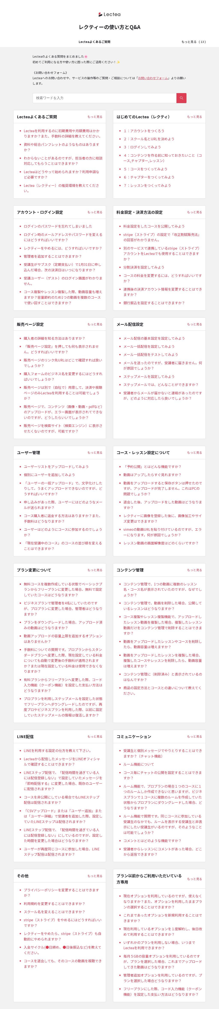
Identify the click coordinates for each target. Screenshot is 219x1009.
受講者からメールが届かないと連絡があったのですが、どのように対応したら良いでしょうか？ (162, 395)
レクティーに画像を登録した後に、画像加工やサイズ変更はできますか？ (162, 518)
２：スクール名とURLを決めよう (149, 138)
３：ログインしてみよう (142, 146)
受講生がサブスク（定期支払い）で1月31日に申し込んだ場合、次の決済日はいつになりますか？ (62, 267)
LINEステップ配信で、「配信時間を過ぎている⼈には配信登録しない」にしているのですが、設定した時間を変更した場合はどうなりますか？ (63, 835)
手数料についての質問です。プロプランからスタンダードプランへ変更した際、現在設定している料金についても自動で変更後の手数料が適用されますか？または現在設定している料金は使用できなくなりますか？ (63, 660)
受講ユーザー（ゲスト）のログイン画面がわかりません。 (63, 280)
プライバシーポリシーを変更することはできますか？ (61, 892)
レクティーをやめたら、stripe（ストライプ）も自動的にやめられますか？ (62, 936)
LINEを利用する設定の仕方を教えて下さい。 (58, 750)
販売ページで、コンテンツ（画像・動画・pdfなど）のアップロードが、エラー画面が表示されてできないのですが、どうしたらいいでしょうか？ (63, 412)
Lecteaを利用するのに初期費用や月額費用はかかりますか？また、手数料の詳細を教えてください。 (63, 133)
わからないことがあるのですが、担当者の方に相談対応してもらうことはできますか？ (63, 160)
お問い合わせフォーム (153, 78)
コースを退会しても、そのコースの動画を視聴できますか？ (63, 963)
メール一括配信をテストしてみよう (150, 354)
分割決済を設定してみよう (143, 267)
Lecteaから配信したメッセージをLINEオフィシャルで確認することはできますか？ (62, 761)
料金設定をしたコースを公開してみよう (154, 226)
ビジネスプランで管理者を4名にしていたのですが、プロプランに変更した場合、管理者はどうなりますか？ (63, 608)
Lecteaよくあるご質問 (49, 41)
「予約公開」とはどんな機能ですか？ (152, 466)
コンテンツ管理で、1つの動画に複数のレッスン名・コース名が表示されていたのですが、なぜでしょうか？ (162, 589)
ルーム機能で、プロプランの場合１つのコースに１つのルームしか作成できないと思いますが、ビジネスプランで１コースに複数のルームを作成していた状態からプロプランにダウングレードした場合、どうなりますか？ (162, 797)
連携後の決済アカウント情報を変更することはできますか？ (162, 292)
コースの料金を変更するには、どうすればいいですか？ (162, 278)
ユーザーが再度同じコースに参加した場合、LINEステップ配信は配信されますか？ (61, 851)
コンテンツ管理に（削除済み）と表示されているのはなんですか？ (162, 676)
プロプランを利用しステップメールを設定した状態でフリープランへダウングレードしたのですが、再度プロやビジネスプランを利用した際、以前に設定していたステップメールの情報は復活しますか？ (63, 707)
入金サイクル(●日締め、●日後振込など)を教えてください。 (62, 950)
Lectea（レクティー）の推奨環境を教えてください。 (61, 188)
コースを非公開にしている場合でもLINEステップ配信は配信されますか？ (61, 799)
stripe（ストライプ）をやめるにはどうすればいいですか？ (63, 922)
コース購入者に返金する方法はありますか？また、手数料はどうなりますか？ (63, 518)
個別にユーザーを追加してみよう (49, 474)
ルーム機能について (138, 764)
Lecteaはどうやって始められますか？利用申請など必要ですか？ (61, 174)
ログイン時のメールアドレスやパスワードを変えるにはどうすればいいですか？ (63, 237)
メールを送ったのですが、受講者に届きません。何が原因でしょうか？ (162, 365)
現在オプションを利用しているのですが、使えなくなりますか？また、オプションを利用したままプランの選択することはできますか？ (162, 901)
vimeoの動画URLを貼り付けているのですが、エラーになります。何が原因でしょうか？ (162, 532)
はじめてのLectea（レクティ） (92, 41)
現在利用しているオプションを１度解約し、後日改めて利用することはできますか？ (162, 931)
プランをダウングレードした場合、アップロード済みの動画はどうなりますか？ (63, 625)
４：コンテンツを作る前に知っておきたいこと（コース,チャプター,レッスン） (162, 158)
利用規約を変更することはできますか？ (54, 903)
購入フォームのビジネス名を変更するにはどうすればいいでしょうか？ (63, 376)
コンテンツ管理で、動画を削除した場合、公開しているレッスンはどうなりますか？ (162, 605)
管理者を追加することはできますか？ (53, 256)
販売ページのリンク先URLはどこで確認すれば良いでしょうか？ (63, 362)
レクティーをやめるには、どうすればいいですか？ (63, 248)
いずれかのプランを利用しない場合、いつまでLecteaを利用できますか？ (159, 945)
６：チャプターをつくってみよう (149, 177)
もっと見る (94, 116)
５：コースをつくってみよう (145, 168)
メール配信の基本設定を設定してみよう (154, 338)
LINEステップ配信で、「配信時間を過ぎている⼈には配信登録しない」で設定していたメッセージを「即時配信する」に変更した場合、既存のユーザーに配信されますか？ (63, 780)
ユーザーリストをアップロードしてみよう (56, 466)
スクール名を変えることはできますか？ (54, 911)
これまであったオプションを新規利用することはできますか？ (162, 917)
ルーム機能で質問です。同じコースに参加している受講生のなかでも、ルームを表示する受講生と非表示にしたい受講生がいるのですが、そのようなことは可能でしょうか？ (162, 824)
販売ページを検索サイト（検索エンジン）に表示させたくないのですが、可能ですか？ (63, 428)
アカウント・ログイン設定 (138, 41)
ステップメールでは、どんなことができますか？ (161, 384)
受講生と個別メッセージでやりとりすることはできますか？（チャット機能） (162, 753)
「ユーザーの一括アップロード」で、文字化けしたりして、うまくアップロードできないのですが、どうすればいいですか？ (63, 488)
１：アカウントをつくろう (143, 130)
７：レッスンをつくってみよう (147, 185)
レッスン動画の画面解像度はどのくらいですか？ (161, 542)
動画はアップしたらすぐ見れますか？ (152, 474)
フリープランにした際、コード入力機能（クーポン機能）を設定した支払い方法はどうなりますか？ (162, 991)
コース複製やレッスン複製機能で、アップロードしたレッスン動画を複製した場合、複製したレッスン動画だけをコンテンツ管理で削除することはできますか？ (162, 625)
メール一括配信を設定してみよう (149, 346)
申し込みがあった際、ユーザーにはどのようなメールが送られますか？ (63, 504)
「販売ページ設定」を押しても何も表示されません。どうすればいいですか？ (61, 349)
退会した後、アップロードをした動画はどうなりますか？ (162, 504)
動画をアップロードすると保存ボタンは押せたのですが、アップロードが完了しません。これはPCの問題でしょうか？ (162, 488)
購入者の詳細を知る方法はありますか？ (54, 338)
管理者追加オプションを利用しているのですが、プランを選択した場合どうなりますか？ (162, 977)
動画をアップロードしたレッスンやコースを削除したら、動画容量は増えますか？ (162, 644)
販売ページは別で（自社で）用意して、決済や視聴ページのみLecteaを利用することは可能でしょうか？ (63, 393)
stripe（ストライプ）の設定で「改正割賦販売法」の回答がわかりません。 (162, 237)
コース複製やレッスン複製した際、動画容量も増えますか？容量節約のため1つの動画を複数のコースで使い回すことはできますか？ (63, 297)
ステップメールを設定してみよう (149, 376)
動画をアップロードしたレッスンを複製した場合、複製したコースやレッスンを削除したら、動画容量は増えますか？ (162, 660)
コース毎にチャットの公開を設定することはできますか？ (162, 775)
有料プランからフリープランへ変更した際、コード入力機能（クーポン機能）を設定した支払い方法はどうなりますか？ (63, 685)
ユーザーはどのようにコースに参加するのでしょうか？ (63, 532)
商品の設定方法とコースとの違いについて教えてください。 (162, 690)
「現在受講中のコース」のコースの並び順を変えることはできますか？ (63, 545)
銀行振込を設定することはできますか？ (154, 302)
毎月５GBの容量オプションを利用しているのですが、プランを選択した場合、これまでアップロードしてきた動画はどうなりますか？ (162, 961)
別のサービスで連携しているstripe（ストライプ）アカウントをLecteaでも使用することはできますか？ (162, 254)
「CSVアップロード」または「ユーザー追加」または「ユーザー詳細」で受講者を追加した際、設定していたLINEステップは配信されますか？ (63, 816)
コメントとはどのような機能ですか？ (152, 840)
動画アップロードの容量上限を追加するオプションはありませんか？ (63, 638)
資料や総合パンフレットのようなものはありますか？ (61, 147)
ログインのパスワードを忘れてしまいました (58, 226)
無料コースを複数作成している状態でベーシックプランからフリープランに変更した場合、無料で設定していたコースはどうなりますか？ (63, 589)
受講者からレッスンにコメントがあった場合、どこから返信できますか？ (162, 851)
